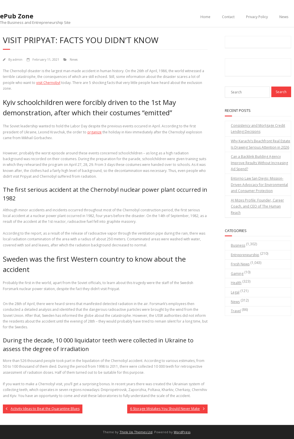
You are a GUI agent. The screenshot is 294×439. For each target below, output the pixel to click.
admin (17, 59)
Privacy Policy (257, 16)
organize (94, 132)
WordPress (182, 432)
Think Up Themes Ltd (135, 432)
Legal (235, 292)
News (283, 16)
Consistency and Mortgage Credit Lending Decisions (258, 128)
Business (238, 245)
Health (236, 282)
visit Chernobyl (48, 82)
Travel (236, 310)
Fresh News (240, 264)
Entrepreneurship (245, 254)
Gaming (237, 273)
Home (205, 16)
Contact (228, 16)
